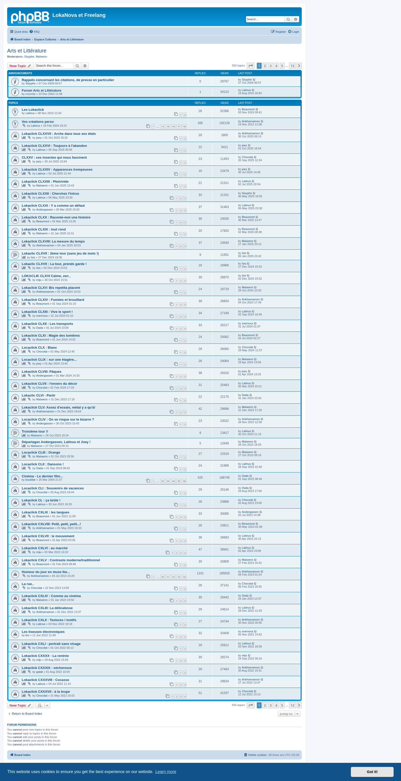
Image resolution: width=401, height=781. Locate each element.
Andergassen (44, 209)
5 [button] (282, 65)
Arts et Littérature (26, 50)
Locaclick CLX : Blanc (39, 347)
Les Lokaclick (33, 110)
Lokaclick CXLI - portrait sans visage (51, 644)
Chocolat (247, 157)
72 (173, 577)
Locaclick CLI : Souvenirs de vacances (53, 488)
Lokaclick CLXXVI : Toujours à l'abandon (54, 146)
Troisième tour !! (35, 431)
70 (162, 577)
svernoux (42, 315)
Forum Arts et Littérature (41, 90)
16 (173, 126)
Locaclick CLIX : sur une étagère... (49, 359)
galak (39, 671)
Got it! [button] (372, 772)
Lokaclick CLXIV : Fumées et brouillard (53, 300)
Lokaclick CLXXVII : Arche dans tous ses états (59, 134)
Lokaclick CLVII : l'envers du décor (49, 384)
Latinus (246, 90)
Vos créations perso (38, 122)
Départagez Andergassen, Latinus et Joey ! (56, 442)
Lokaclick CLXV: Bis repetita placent (51, 288)
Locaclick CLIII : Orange (41, 452)
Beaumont (248, 109)
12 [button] (292, 65)
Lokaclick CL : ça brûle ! (41, 500)
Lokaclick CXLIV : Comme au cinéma (51, 596)
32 (162, 481)
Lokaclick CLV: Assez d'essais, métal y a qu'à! (58, 407)
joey (38, 137)
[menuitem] (34, 32)
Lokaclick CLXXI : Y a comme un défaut (53, 205)
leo (27, 635)
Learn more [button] (165, 771)
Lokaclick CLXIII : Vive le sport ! (47, 312)
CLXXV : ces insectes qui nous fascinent (54, 157)
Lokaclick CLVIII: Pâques (41, 371)
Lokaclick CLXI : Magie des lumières (51, 335)
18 (184, 126)
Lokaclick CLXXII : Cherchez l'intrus (50, 193)
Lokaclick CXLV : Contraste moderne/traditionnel (61, 560)
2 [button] (265, 65)
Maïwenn (41, 56)
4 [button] (276, 65)
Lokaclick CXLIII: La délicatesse (47, 608)
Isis (33, 257)
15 (168, 126)
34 (173, 481)
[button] (250, 66)
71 (168, 577)
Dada (39, 327)
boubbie (31, 479)
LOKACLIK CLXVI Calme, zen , (46, 276)
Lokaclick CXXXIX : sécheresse (47, 668)
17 (178, 126)
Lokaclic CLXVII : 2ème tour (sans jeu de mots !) (60, 253)
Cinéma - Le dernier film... (42, 476)
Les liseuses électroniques (43, 632)
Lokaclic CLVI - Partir (38, 395)
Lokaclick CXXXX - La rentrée (45, 656)
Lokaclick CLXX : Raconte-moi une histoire (56, 217)
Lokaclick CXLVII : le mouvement (48, 536)
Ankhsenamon (251, 121)
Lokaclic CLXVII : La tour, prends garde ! (54, 264)
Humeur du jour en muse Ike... (46, 572)
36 (184, 481)
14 (162, 126)
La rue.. (28, 584)
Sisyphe (29, 56)
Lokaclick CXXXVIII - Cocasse (45, 680)
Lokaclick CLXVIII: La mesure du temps (53, 241)
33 (168, 481)
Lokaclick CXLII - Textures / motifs (49, 620)
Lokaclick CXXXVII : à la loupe (46, 692)
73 (178, 577)
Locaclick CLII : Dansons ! (43, 464)
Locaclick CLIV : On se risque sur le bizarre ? (58, 419)
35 (178, 481)
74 (184, 577)
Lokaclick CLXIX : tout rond (44, 229)
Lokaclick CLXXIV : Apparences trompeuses (57, 169)
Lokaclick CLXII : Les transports (47, 324)
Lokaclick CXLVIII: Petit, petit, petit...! (51, 524)
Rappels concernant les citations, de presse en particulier (68, 80)
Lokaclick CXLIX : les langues (45, 512)
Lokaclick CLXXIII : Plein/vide (45, 181)
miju (38, 279)
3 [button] (271, 65)
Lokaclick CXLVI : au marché (45, 548)
